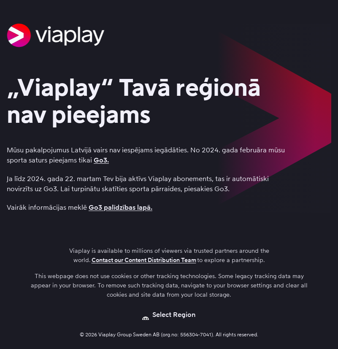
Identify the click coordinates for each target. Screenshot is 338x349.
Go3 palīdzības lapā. (120, 207)
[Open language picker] (169, 315)
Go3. (101, 160)
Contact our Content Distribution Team (144, 260)
